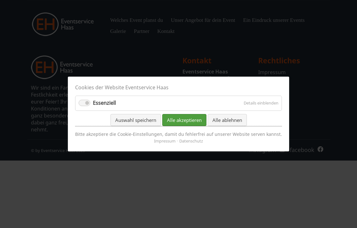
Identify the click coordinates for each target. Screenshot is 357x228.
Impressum (165, 141)
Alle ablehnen (227, 120)
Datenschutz (191, 141)
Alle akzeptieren (184, 120)
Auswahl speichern (135, 120)
